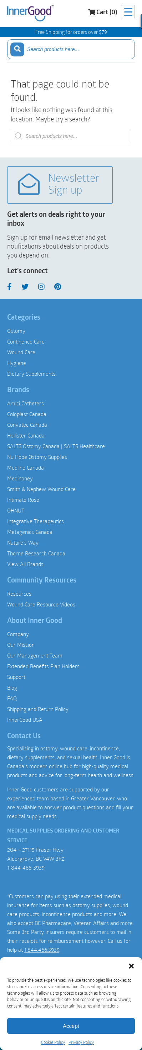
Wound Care (21, 352)
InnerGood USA (24, 719)
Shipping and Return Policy (38, 708)
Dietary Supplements (31, 373)
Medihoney (20, 478)
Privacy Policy (81, 1042)
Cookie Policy (53, 1042)
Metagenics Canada (29, 531)
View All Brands (25, 564)
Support (16, 676)
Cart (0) (102, 12)
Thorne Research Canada (36, 553)
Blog (12, 687)
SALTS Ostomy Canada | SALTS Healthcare (56, 446)
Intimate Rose (23, 499)
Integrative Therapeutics (35, 521)
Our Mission (21, 644)
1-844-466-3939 (26, 867)
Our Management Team (34, 655)
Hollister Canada (26, 435)
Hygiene (16, 362)
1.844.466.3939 (41, 949)
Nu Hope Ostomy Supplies (37, 456)
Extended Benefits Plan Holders (43, 666)
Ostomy (16, 330)
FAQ (12, 698)
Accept (71, 1026)
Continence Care (26, 341)
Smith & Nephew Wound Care (41, 488)
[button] (131, 966)
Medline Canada (25, 467)
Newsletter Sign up (59, 184)
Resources (19, 593)
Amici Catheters (25, 403)
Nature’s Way (23, 542)
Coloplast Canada (26, 414)
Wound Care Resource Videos (41, 604)
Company (18, 634)
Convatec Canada (27, 424)
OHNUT (15, 510)
